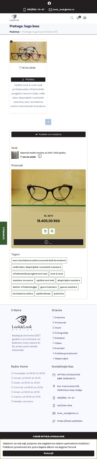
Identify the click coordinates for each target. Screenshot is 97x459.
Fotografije (60, 332)
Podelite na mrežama (48, 134)
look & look (56, 273)
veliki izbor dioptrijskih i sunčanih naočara (37, 267)
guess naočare (68, 287)
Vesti (57, 327)
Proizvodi (59, 322)
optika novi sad (45, 280)
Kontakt (59, 348)
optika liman (43, 293)
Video (57, 343)
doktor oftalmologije (25, 287)
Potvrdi (48, 453)
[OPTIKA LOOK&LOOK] (14, 18)
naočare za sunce (23, 280)
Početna (14, 31)
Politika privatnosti (65, 353)
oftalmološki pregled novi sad (30, 273)
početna (59, 293)
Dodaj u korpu (45, 231)
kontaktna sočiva (23, 293)
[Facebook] (49, 3)
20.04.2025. (28, 157)
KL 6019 (48, 215)
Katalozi (59, 338)
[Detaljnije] (40, 157)
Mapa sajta (60, 358)
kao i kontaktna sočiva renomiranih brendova (39, 260)
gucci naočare (48, 287)
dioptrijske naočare (68, 280)
